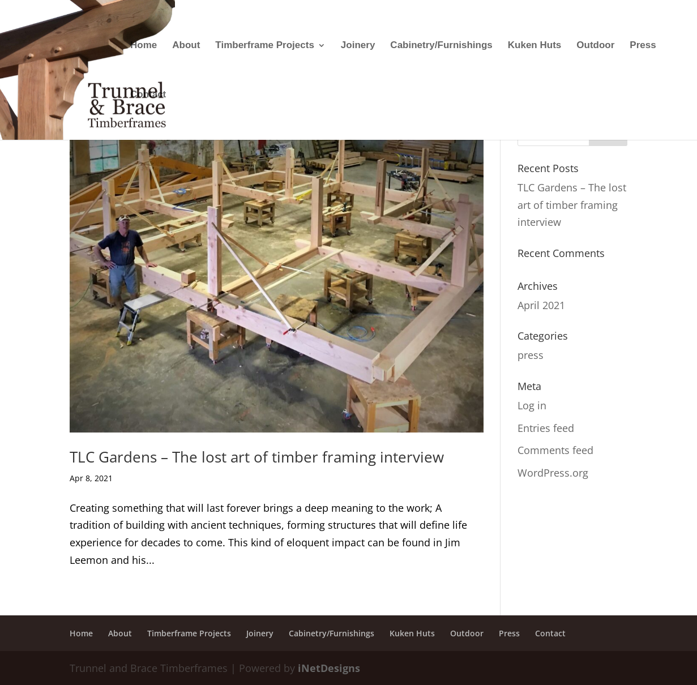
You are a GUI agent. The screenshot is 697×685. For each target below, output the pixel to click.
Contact (148, 95)
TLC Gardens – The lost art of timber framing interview (257, 457)
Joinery (358, 45)
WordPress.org (553, 473)
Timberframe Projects (264, 45)
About (186, 45)
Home (143, 45)
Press (643, 45)
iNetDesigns (329, 668)
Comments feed (555, 450)
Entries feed (546, 428)
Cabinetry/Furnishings (441, 45)
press (531, 355)
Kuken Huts (534, 45)
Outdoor (595, 45)
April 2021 (541, 305)
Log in (532, 405)
